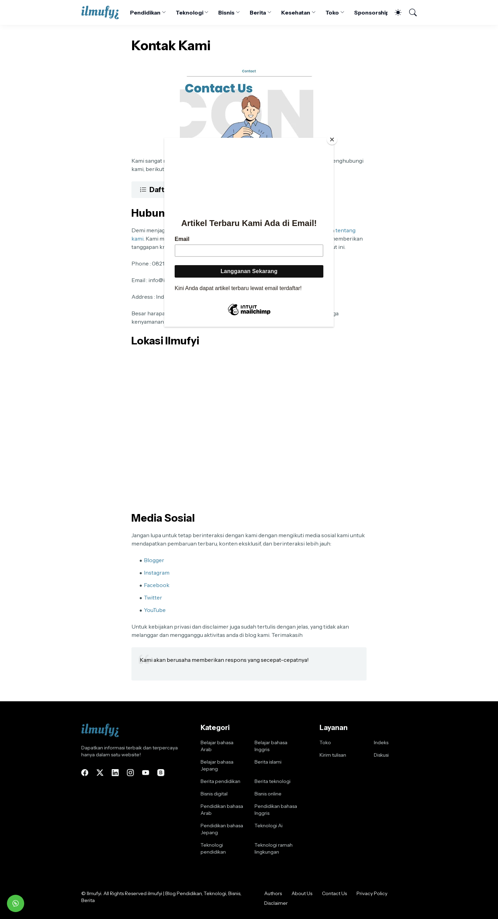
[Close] (332, 139)
